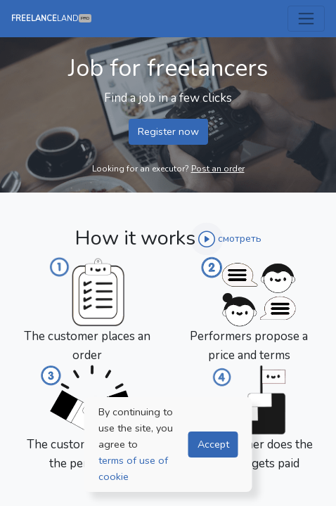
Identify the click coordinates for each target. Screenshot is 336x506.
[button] (229, 240)
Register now (168, 131)
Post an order (218, 168)
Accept (213, 444)
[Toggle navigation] (306, 19)
